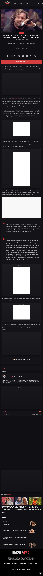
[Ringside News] (20, 555)
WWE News (5, 521)
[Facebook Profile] (14, 376)
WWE (21, 3)
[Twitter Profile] (16, 376)
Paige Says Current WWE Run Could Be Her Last (14, 545)
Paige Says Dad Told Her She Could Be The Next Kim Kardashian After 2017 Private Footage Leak (14, 523)
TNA (33, 3)
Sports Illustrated (15, 98)
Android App (16, 43)
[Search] (42, 3)
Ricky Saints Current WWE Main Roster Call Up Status (15, 538)
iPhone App (10, 43)
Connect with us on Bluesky (21, 61)
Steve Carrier (18, 39)
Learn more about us (22, 560)
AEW (27, 3)
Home (14, 3)
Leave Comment (31, 43)
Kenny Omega (4, 368)
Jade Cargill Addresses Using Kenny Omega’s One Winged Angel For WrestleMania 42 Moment (8, 509)
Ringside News (17, 557)
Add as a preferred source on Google (21, 359)
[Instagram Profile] (21, 376)
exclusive (16, 559)
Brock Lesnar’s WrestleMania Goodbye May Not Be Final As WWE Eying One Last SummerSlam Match (15, 531)
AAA (38, 3)
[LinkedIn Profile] (19, 376)
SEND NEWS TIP (23, 43)
